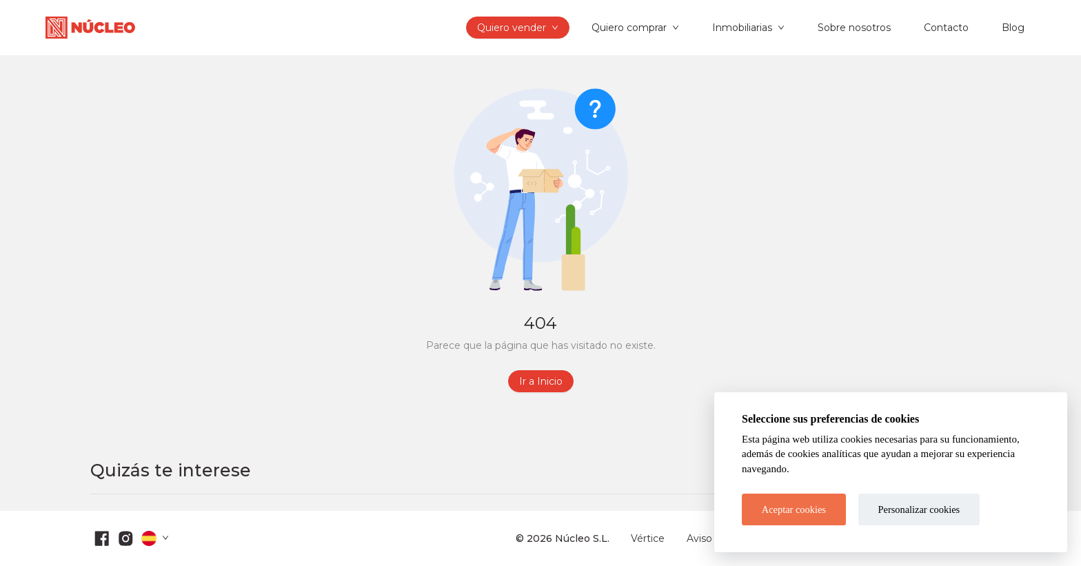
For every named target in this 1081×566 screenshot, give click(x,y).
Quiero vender (511, 27)
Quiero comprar (629, 27)
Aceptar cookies (794, 509)
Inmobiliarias (742, 27)
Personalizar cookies (919, 509)
